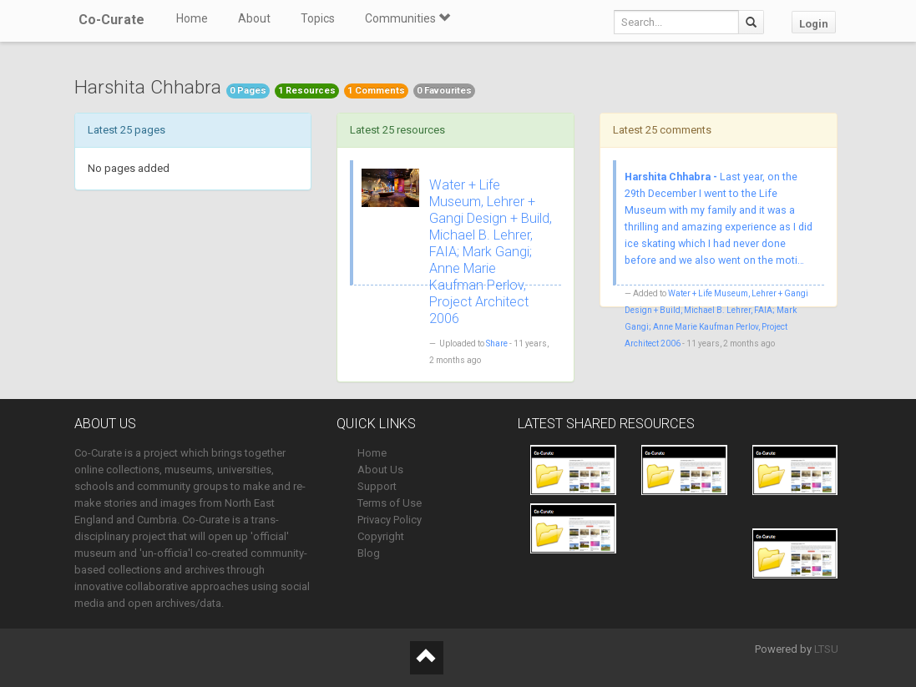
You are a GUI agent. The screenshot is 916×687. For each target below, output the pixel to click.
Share (497, 343)
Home (192, 18)
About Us (380, 469)
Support (377, 486)
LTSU (826, 649)
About (254, 18)
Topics (318, 18)
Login (813, 24)
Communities (407, 18)
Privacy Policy (389, 519)
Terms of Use (389, 503)
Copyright (380, 536)
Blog (368, 553)
